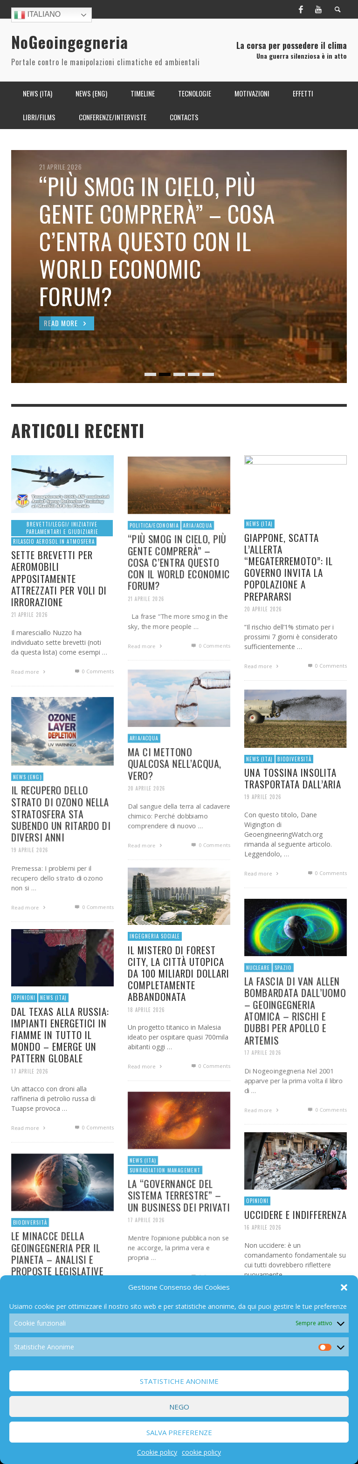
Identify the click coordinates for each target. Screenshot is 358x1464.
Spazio (282, 999)
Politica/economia (153, 557)
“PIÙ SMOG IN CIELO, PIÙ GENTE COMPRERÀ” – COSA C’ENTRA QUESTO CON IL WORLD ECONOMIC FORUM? (179, 596)
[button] (344, 1287)
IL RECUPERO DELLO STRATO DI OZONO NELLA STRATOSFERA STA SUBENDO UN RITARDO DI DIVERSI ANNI (60, 847)
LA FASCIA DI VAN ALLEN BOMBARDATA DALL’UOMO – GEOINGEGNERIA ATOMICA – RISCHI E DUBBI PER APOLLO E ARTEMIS (295, 1043)
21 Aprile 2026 (145, 633)
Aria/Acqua (198, 557)
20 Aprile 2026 (145, 822)
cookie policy (201, 1452)
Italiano (37, 15)
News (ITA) (141, 1192)
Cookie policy (157, 1452)
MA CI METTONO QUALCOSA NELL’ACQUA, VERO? (174, 796)
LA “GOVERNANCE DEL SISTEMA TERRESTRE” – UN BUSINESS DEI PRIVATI (179, 1228)
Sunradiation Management (164, 1202)
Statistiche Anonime (179, 1381)
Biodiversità (29, 1254)
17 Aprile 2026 (261, 1087)
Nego (179, 1406)
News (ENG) (26, 809)
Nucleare (256, 999)
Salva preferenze (179, 1432)
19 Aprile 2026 (28, 885)
